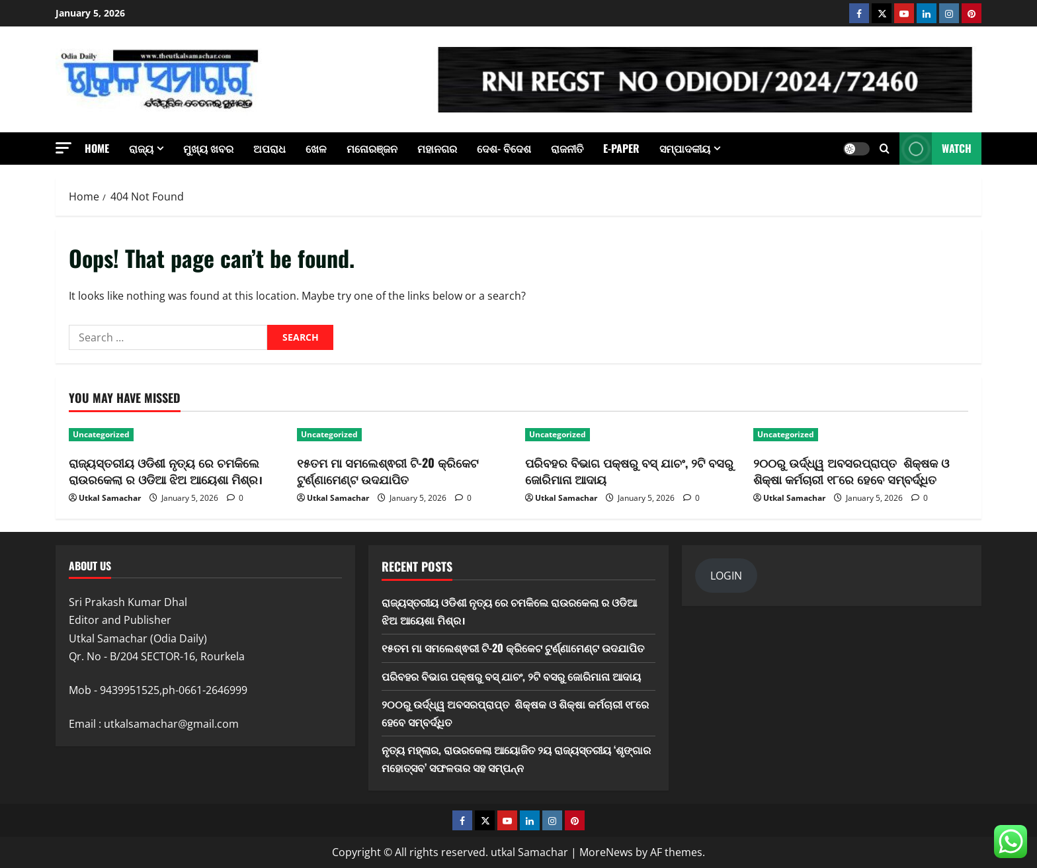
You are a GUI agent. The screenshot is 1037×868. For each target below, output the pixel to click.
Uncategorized (101, 434)
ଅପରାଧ (269, 148)
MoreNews (606, 852)
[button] (63, 147)
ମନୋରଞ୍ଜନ (372, 148)
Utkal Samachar (110, 497)
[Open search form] (885, 148)
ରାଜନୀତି (567, 148)
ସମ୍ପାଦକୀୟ (684, 148)
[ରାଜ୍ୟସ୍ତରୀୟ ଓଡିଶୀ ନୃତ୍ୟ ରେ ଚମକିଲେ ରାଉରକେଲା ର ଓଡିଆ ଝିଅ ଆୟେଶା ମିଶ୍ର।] (176, 435)
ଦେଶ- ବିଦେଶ (504, 148)
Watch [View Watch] (935, 148)
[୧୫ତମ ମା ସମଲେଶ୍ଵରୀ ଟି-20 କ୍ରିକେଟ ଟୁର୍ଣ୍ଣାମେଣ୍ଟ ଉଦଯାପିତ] (404, 435)
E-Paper (621, 148)
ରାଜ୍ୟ (141, 148)
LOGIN (726, 575)
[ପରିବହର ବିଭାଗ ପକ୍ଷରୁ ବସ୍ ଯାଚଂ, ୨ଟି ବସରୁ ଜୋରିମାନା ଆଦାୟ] (632, 435)
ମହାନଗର (437, 148)
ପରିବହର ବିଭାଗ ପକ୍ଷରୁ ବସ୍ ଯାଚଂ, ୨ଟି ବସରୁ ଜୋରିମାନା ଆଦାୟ (629, 471)
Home (97, 148)
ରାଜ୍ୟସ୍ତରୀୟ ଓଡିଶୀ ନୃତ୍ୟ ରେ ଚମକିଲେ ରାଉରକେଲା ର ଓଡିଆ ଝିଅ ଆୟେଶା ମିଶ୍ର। (166, 471)
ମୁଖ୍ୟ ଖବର (208, 148)
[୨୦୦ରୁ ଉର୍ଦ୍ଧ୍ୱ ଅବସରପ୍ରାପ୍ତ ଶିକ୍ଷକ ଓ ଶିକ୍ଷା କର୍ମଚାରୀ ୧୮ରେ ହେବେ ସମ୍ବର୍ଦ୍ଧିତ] (860, 435)
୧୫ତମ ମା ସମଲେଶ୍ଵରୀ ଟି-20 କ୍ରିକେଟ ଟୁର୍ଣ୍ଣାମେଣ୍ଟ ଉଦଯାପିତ (387, 471)
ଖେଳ (316, 148)
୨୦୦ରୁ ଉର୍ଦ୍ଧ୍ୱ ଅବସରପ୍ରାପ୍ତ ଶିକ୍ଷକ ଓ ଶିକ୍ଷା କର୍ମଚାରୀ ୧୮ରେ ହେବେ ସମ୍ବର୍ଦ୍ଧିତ (851, 471)
